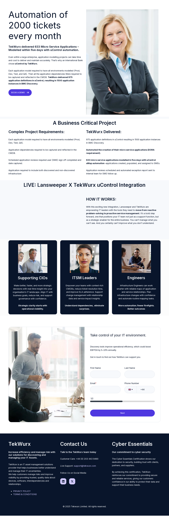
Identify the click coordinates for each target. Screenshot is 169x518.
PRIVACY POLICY (22, 491)
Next (122, 413)
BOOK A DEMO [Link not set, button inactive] (20, 92)
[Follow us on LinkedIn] (63, 481)
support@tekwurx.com (85, 466)
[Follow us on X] (72, 481)
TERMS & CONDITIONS (25, 494)
